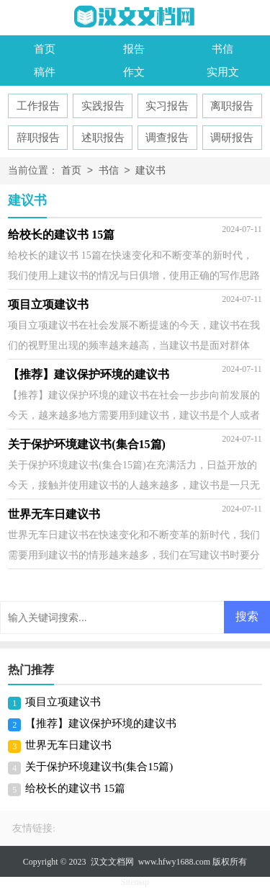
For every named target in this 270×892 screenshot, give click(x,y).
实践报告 (103, 106)
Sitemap (135, 882)
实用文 (223, 72)
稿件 (44, 72)
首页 (44, 49)
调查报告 (167, 137)
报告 (134, 49)
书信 (222, 49)
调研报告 (231, 137)
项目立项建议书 (63, 702)
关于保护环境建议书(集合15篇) (99, 766)
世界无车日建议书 (68, 745)
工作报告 (38, 106)
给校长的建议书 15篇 (75, 788)
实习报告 (167, 106)
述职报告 (103, 137)
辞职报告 (38, 137)
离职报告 (231, 106)
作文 (134, 72)
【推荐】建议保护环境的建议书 (100, 723)
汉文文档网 (112, 862)
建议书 (150, 171)
